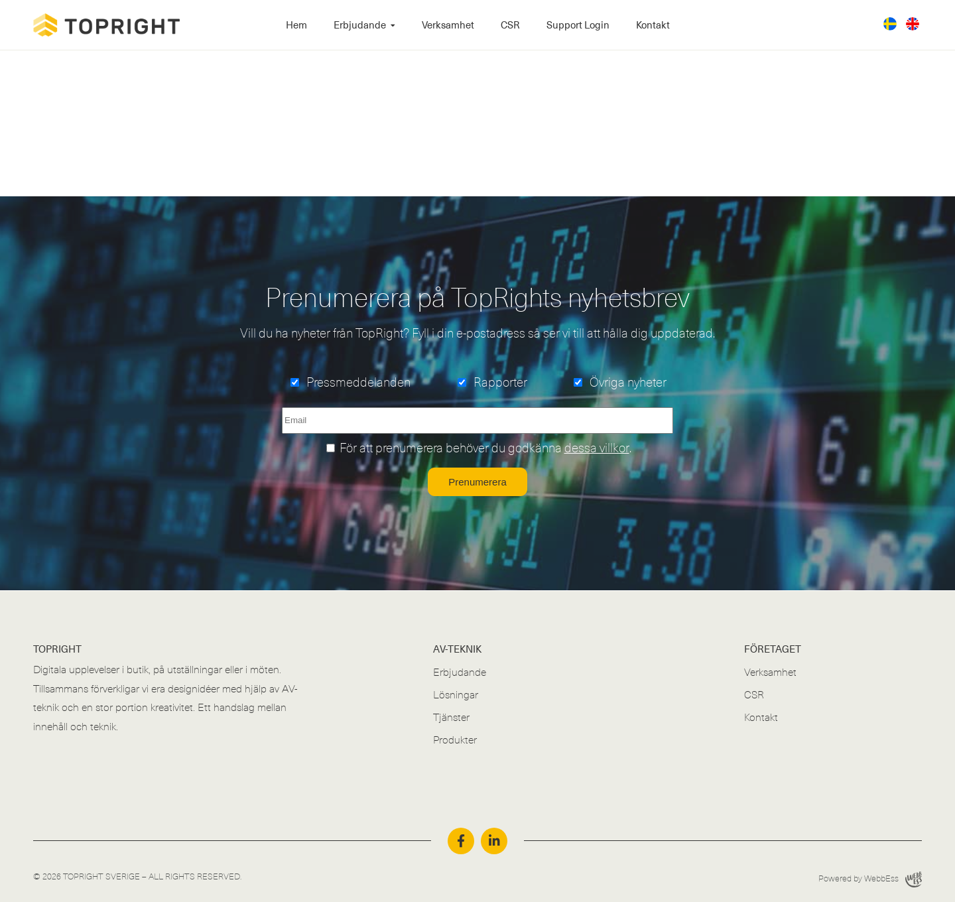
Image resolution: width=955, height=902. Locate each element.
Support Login (577, 25)
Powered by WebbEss (870, 879)
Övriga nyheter (628, 383)
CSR (510, 25)
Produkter (455, 740)
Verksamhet (448, 25)
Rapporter (500, 383)
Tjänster (451, 717)
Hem (296, 25)
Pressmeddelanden (358, 383)
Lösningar (455, 695)
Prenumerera (477, 481)
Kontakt (653, 25)
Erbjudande (360, 25)
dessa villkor (596, 448)
